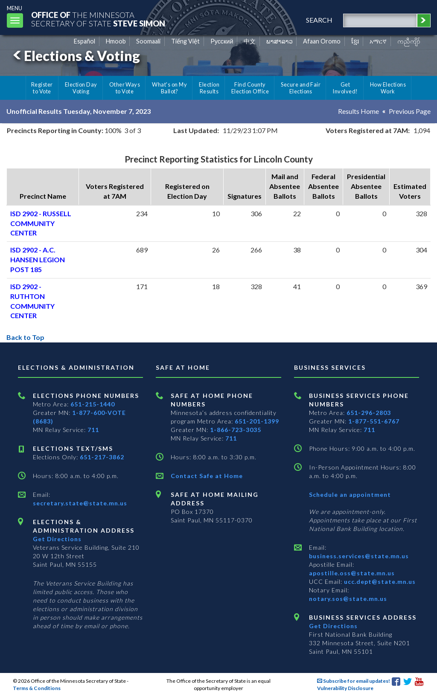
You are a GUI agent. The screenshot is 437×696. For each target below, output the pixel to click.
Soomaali (148, 41)
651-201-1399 (257, 421)
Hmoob (116, 41)
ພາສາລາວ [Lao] (279, 41)
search (319, 20)
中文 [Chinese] (250, 41)
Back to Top (25, 337)
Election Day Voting (81, 88)
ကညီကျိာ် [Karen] (408, 41)
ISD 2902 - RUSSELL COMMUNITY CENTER (40, 223)
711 (93, 429)
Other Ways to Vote (124, 88)
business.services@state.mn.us (359, 556)
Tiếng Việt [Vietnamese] (185, 41)
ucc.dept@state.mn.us (379, 581)
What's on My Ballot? (169, 88)
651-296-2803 (369, 412)
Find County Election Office (250, 88)
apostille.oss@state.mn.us (352, 573)
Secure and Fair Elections (300, 88)
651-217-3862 (102, 457)
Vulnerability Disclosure (345, 688)
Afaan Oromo (322, 41)
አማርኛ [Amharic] (378, 41)
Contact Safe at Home (207, 475)
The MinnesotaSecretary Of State (98, 19)
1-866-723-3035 (235, 429)
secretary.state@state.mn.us (80, 503)
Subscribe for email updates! (353, 681)
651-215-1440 (92, 404)
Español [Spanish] (84, 41)
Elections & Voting (75, 55)
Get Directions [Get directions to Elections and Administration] (57, 538)
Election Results (209, 88)
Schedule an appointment (350, 494)
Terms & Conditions (37, 688)
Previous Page (410, 111)
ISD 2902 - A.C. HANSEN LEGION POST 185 (37, 259)
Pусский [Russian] (221, 41)
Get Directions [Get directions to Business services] (333, 625)
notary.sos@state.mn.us (348, 598)
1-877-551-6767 (373, 421)
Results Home (358, 111)
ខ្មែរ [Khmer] (355, 41)
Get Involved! (345, 88)
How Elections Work (388, 88)
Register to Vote (42, 88)
